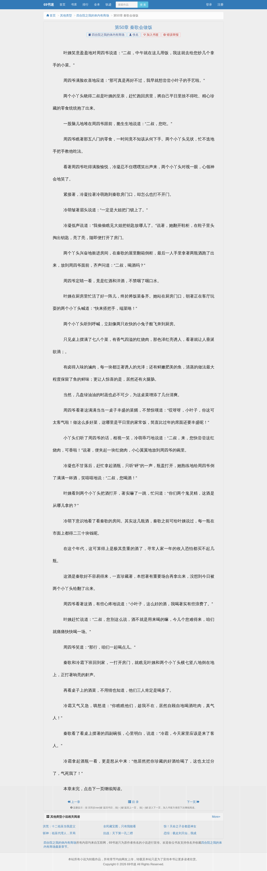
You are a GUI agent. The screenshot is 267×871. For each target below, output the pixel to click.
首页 (62, 4)
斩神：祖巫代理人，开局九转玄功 (65, 833)
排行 (85, 4)
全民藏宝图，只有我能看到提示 (124, 826)
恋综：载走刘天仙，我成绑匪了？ (186, 833)
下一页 (193, 801)
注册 (220, 4)
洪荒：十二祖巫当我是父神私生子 (65, 826)
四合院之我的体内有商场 (92, 15)
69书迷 (49, 4)
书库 (74, 4)
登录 (209, 4)
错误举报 (170, 34)
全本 (97, 4)
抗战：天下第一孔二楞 (118, 833)
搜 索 (143, 4)
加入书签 (150, 34)
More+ (216, 816)
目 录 (133, 801)
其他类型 (66, 15)
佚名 (133, 34)
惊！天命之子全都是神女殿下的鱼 (186, 826)
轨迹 (108, 4)
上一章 (73, 801)
